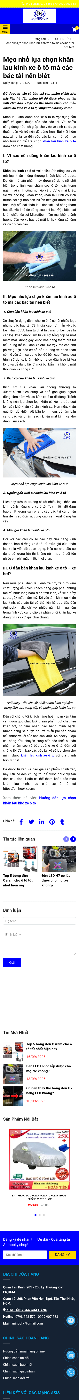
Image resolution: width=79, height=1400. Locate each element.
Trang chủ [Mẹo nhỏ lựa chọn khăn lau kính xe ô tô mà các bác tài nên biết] (41, 39)
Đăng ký (62, 1254)
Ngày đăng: (10, 82)
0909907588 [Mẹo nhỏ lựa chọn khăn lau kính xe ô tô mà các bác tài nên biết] (67, 3)
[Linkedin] (42, 821)
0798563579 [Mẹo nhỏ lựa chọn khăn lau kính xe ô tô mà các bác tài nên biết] (49, 3)
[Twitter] (31, 821)
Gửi (12, 962)
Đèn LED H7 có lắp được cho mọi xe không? (48, 1068)
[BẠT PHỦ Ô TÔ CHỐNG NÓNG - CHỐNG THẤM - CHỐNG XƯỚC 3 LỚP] (39, 1197)
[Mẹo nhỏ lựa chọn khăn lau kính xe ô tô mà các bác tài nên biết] (39, 16)
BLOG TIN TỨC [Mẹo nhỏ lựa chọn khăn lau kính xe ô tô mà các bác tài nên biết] (63, 39)
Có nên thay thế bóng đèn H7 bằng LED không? (49, 1090)
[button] (74, 30)
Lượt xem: (42, 82)
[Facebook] (21, 821)
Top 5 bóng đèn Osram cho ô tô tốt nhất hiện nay (49, 1046)
